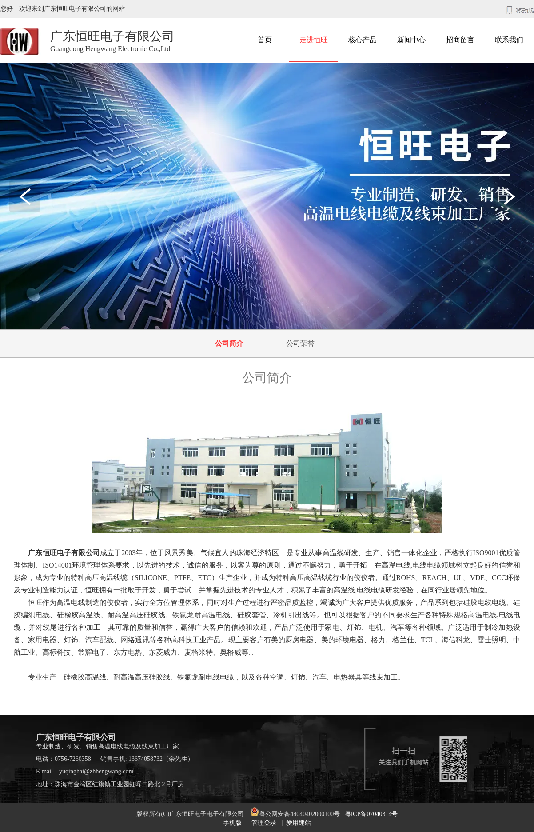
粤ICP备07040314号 (371, 814)
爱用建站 (298, 823)
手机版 (232, 823)
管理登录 (263, 823)
